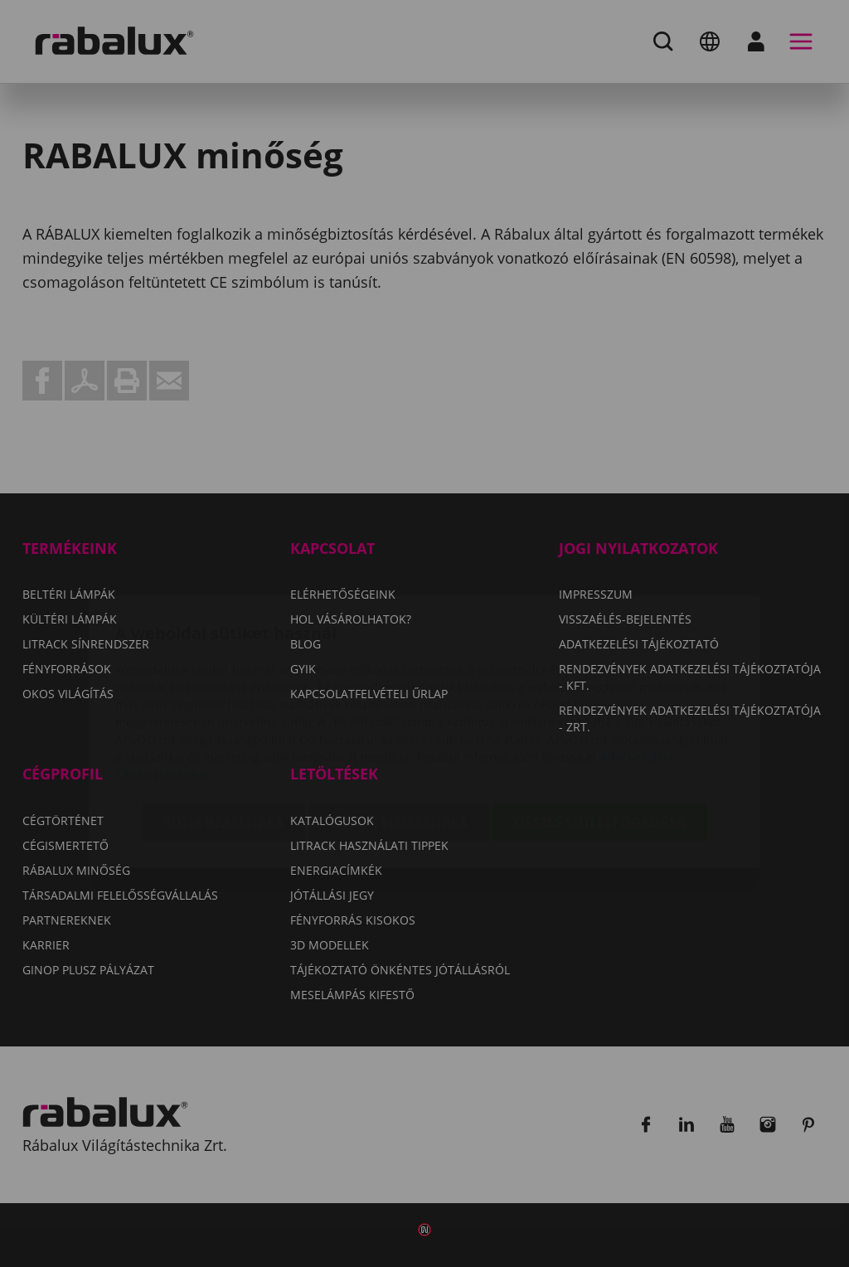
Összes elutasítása (399, 725)
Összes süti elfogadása (600, 725)
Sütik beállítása (224, 725)
